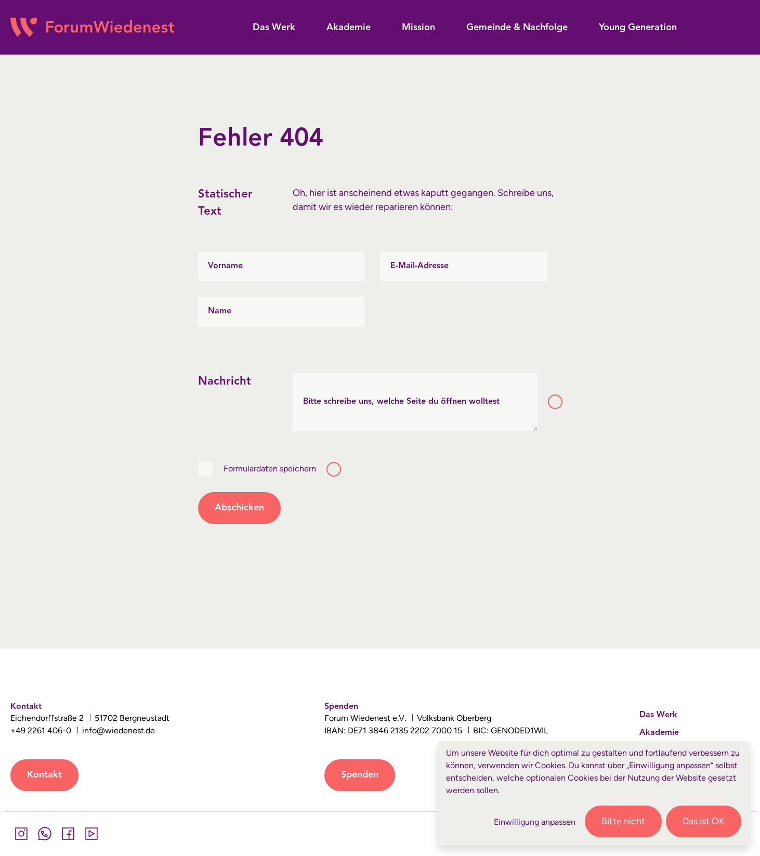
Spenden (359, 775)
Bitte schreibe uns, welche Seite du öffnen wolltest (401, 402)
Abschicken (239, 507)
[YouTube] (91, 833)
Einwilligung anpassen (534, 822)
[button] (274, 28)
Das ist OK (704, 821)
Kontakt (44, 775)
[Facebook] (67, 833)
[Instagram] (21, 833)
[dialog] (594, 793)
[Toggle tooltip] (555, 401)
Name (219, 311)
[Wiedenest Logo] (92, 27)
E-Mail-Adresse (419, 266)
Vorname (225, 266)
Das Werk (658, 715)
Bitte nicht (623, 821)
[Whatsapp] (44, 833)
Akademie (659, 733)
